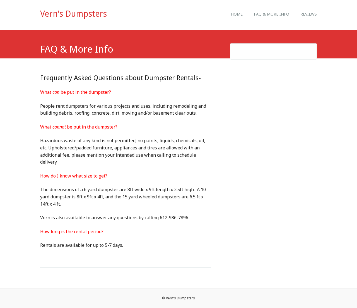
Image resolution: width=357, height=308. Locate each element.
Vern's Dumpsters (73, 14)
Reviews (308, 14)
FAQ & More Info (271, 14)
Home (237, 14)
